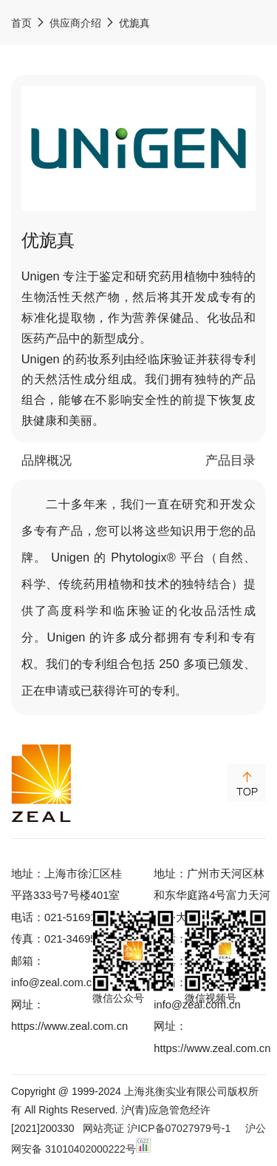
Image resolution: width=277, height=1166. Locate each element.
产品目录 (230, 461)
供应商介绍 (75, 23)
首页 (21, 23)
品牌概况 (46, 461)
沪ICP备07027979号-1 (178, 1128)
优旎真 (134, 23)
